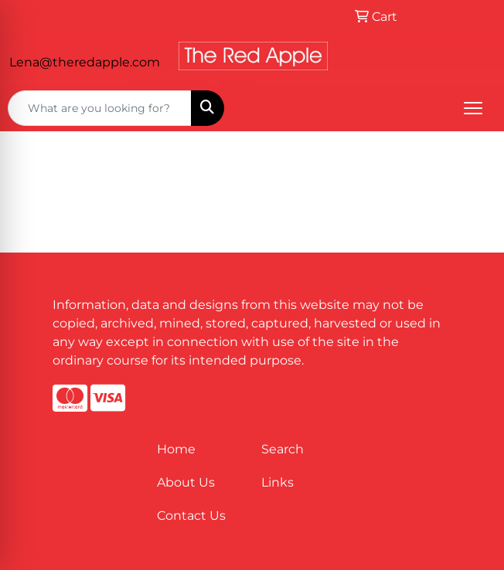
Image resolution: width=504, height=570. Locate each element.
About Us (186, 482)
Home (176, 449)
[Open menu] (473, 108)
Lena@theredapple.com (84, 62)
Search (282, 449)
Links (277, 482)
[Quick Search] (100, 108)
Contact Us (191, 515)
